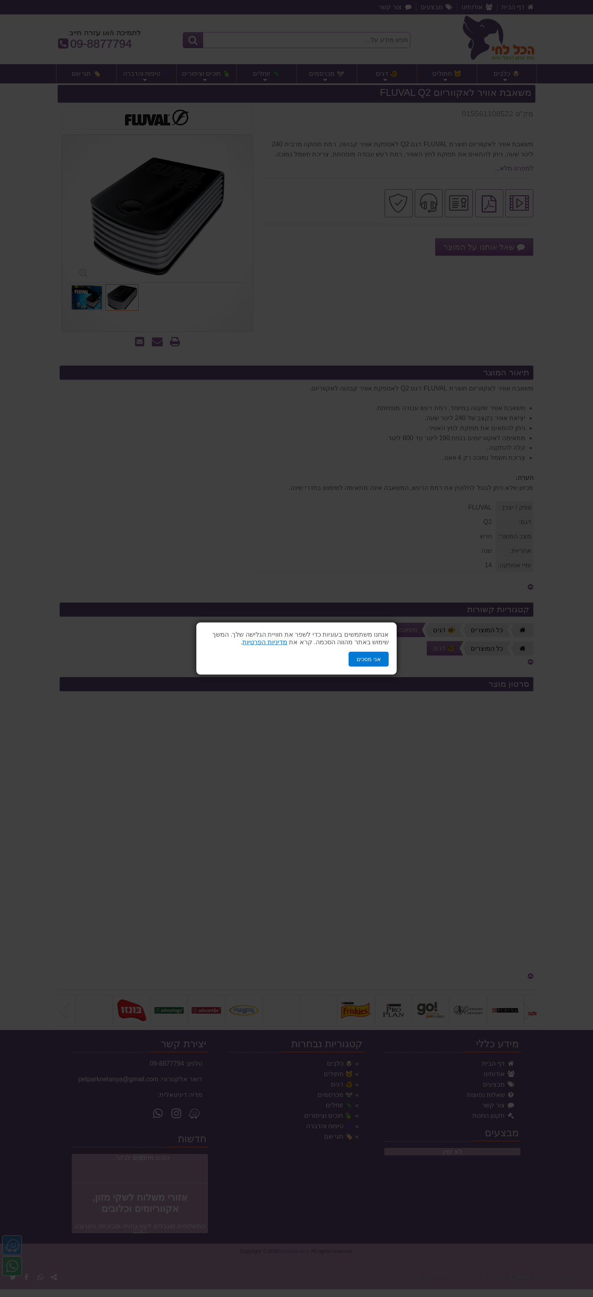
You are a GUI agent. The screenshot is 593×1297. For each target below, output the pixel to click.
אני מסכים (369, 659)
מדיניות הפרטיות (264, 642)
